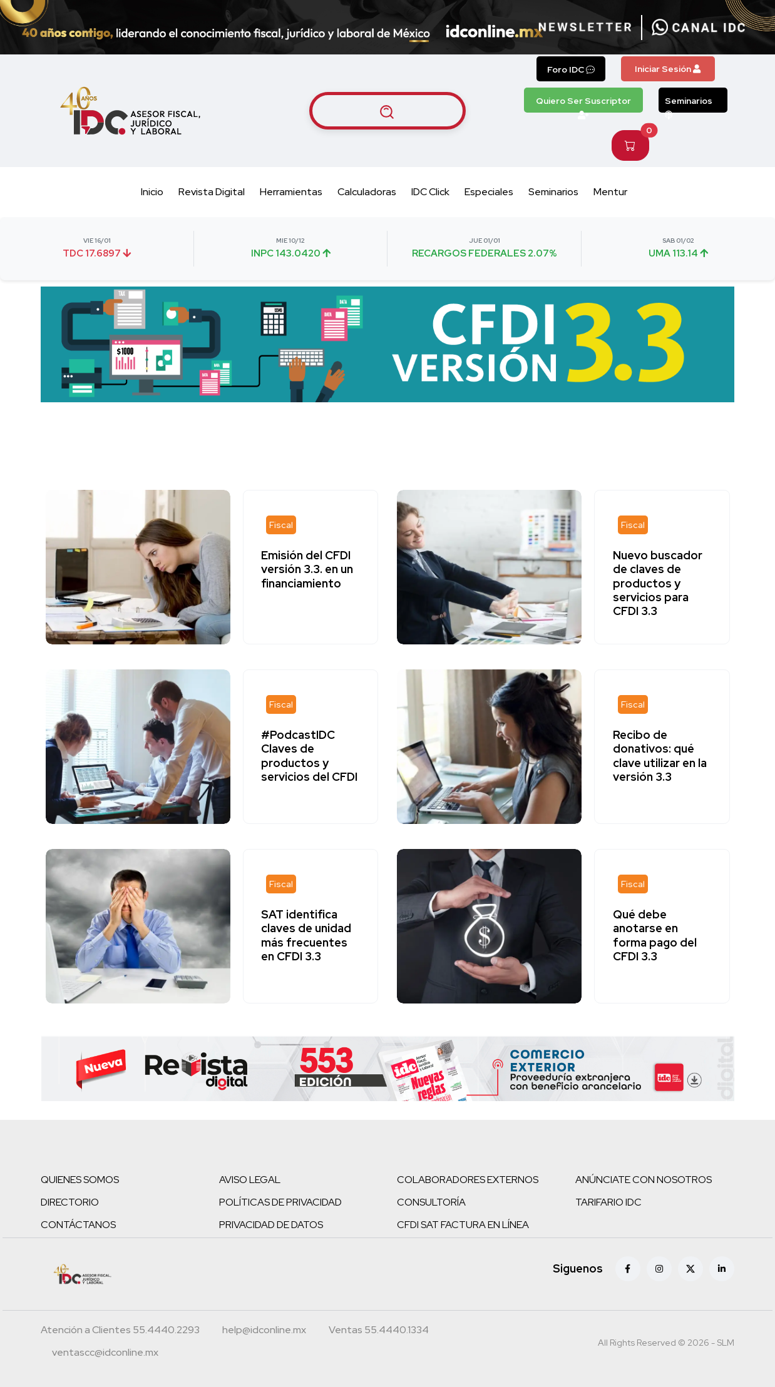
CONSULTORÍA (431, 1202)
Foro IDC (571, 69)
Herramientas (291, 191)
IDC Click (430, 191)
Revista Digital (211, 191)
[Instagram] (659, 1268)
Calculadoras (366, 191)
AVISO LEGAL (249, 1179)
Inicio (152, 191)
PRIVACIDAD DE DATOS (271, 1224)
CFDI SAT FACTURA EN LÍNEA (463, 1224)
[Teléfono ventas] (379, 1331)
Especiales (488, 191)
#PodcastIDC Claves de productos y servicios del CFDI (310, 756)
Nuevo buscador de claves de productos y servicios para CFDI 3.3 (658, 583)
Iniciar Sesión (668, 68)
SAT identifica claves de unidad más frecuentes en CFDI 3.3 (307, 935)
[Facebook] (627, 1268)
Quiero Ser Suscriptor (583, 104)
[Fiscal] (282, 525)
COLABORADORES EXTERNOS (467, 1179)
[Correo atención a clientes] (264, 1331)
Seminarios (688, 104)
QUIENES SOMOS (80, 1179)
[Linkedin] (721, 1268)
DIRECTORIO (70, 1202)
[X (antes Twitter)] (690, 1268)
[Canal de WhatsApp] (699, 27)
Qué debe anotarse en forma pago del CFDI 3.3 (655, 935)
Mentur (610, 191)
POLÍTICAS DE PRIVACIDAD (280, 1202)
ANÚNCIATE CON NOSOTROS (643, 1179)
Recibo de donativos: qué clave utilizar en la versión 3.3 (660, 756)
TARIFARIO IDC (608, 1202)
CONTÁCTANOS (78, 1224)
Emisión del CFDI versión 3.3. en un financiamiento (308, 569)
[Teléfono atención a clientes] (120, 1331)
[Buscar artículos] (387, 111)
